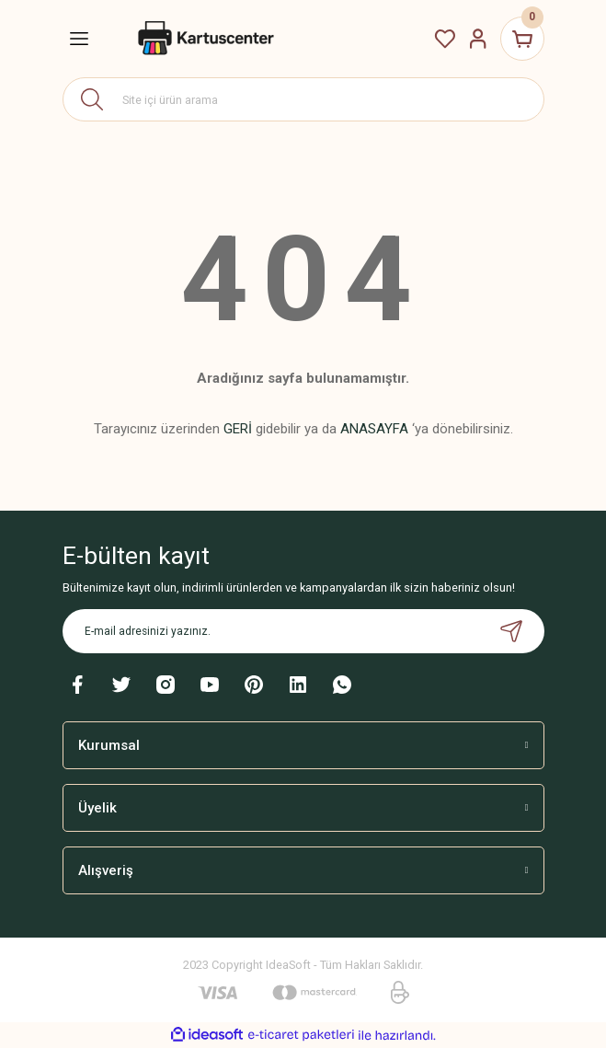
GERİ (237, 428)
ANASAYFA (374, 428)
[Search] (303, 99)
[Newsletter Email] (303, 631)
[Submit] (511, 631)
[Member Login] (478, 39)
